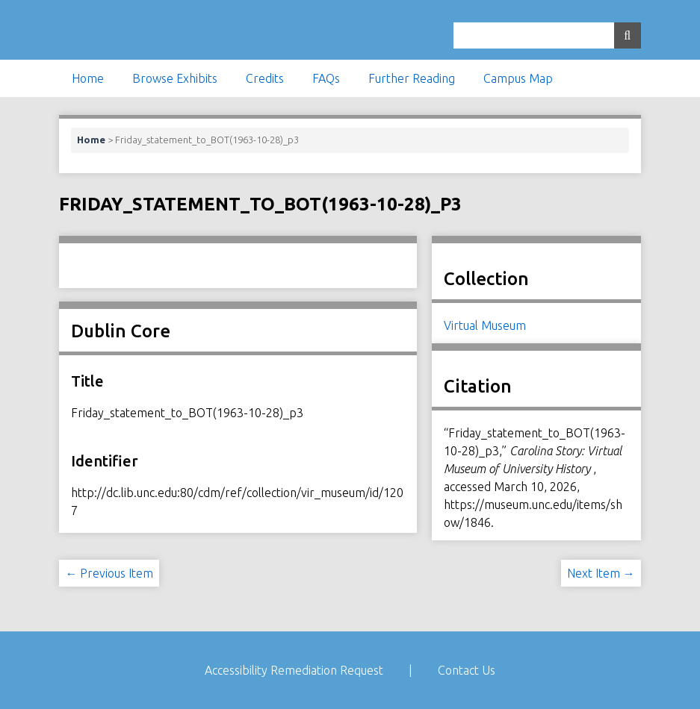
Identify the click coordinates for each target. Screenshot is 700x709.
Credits (265, 78)
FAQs (326, 78)
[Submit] (627, 35)
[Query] (547, 35)
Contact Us (466, 670)
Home (88, 78)
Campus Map (518, 78)
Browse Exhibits (174, 78)
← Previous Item (109, 573)
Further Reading (411, 78)
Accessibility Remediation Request (294, 670)
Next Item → (601, 573)
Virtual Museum (485, 325)
